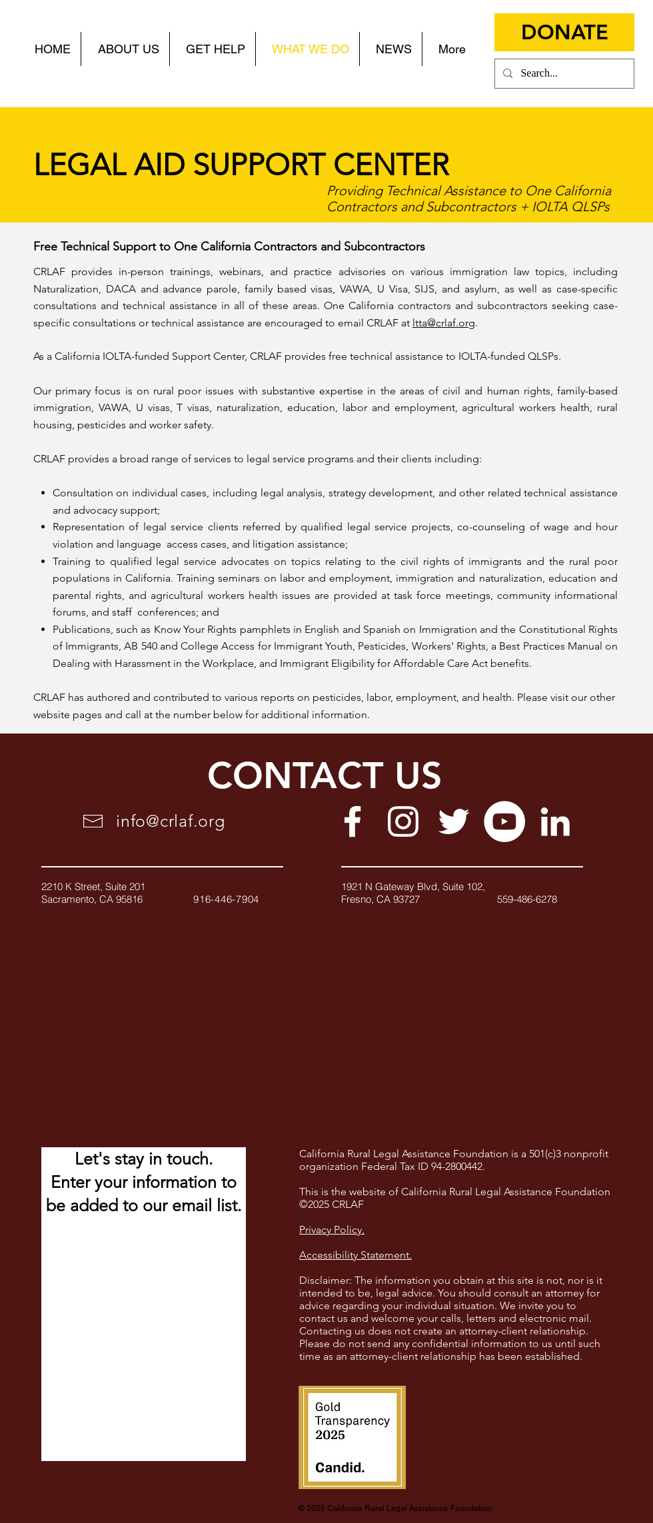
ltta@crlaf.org (443, 322)
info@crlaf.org (170, 821)
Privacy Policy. (331, 1229)
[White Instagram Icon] (403, 821)
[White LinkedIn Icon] (555, 821)
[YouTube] (504, 821)
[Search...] (563, 73)
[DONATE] (564, 32)
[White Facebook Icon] (352, 821)
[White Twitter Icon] (453, 821)
